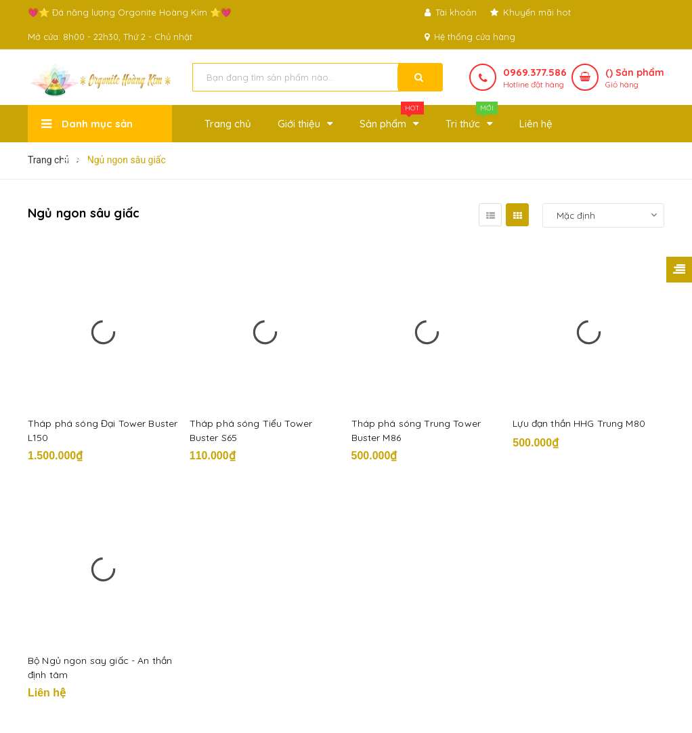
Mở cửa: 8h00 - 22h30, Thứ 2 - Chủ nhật (110, 36)
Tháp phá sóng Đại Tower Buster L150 (102, 430)
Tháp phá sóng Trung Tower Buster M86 (416, 430)
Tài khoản (451, 12)
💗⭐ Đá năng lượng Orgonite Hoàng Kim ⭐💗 (130, 12)
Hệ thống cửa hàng (470, 36)
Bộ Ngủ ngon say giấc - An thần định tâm (100, 667)
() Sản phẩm (634, 78)
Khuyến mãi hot (530, 12)
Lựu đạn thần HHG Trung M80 (579, 423)
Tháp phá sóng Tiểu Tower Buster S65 (251, 430)
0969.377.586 (535, 72)
